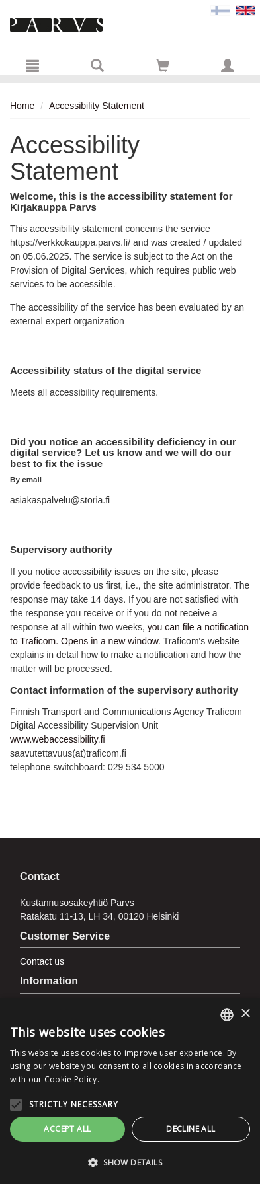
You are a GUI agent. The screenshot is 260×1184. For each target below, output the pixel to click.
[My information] (227, 65)
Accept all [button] (67, 1128)
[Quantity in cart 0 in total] (162, 68)
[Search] (97, 65)
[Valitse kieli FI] (220, 10)
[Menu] (32, 65)
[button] (130, 1162)
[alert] (130, 1091)
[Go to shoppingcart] (162, 65)
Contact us (42, 961)
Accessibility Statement (96, 105)
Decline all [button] (190, 1128)
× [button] (245, 1014)
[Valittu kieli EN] (245, 10)
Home (22, 105)
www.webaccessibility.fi (57, 739)
